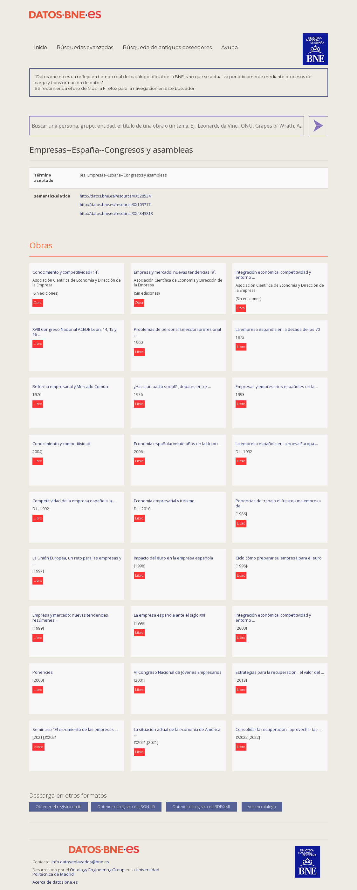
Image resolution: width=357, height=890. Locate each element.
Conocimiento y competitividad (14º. (65, 272)
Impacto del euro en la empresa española (173, 558)
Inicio (40, 47)
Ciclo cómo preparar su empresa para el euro (279, 558)
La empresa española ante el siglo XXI (169, 615)
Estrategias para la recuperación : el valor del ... (280, 672)
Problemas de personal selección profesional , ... (177, 332)
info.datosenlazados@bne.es (80, 862)
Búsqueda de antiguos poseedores (167, 47)
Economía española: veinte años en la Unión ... (178, 443)
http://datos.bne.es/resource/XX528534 (115, 196)
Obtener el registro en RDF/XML (201, 806)
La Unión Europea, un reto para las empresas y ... (76, 560)
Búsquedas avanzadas (85, 47)
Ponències (42, 672)
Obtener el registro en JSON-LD (126, 806)
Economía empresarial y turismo (164, 501)
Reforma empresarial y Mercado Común (70, 386)
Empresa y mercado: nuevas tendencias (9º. (175, 272)
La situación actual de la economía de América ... (177, 732)
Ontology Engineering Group (98, 870)
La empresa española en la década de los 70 (278, 329)
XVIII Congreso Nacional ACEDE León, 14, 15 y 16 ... (74, 332)
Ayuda (229, 47)
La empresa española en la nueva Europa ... (277, 443)
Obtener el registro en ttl (58, 806)
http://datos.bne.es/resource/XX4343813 (116, 213)
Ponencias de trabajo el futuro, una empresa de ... (278, 503)
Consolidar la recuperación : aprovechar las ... (278, 729)
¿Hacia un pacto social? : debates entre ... (172, 386)
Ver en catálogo (262, 806)
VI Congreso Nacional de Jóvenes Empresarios (178, 672)
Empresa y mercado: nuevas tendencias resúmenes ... (70, 617)
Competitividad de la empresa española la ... (74, 501)
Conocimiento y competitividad (61, 443)
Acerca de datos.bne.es (55, 882)
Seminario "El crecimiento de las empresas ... (75, 729)
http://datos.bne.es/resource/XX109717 (115, 204)
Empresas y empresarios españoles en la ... (277, 386)
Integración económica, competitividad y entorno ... (273, 274)
